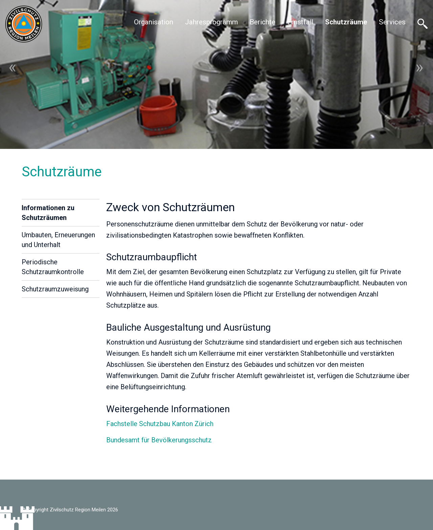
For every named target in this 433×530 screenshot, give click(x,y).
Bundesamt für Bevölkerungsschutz (159, 440)
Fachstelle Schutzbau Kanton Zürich (159, 424)
